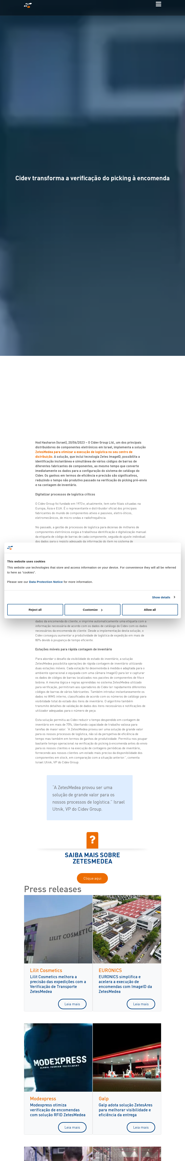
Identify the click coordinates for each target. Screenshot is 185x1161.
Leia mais (72, 1004)
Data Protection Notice (46, 581)
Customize (92, 609)
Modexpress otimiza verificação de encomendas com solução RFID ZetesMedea (58, 1109)
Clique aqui (92, 878)
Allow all (150, 609)
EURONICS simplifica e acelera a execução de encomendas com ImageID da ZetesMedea (125, 984)
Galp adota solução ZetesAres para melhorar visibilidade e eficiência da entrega (125, 1109)
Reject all (35, 609)
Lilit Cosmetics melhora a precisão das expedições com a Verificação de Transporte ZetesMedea (58, 984)
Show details (161, 597)
